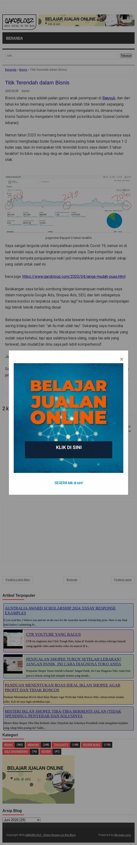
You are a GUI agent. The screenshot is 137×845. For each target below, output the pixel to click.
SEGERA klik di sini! (69, 483)
